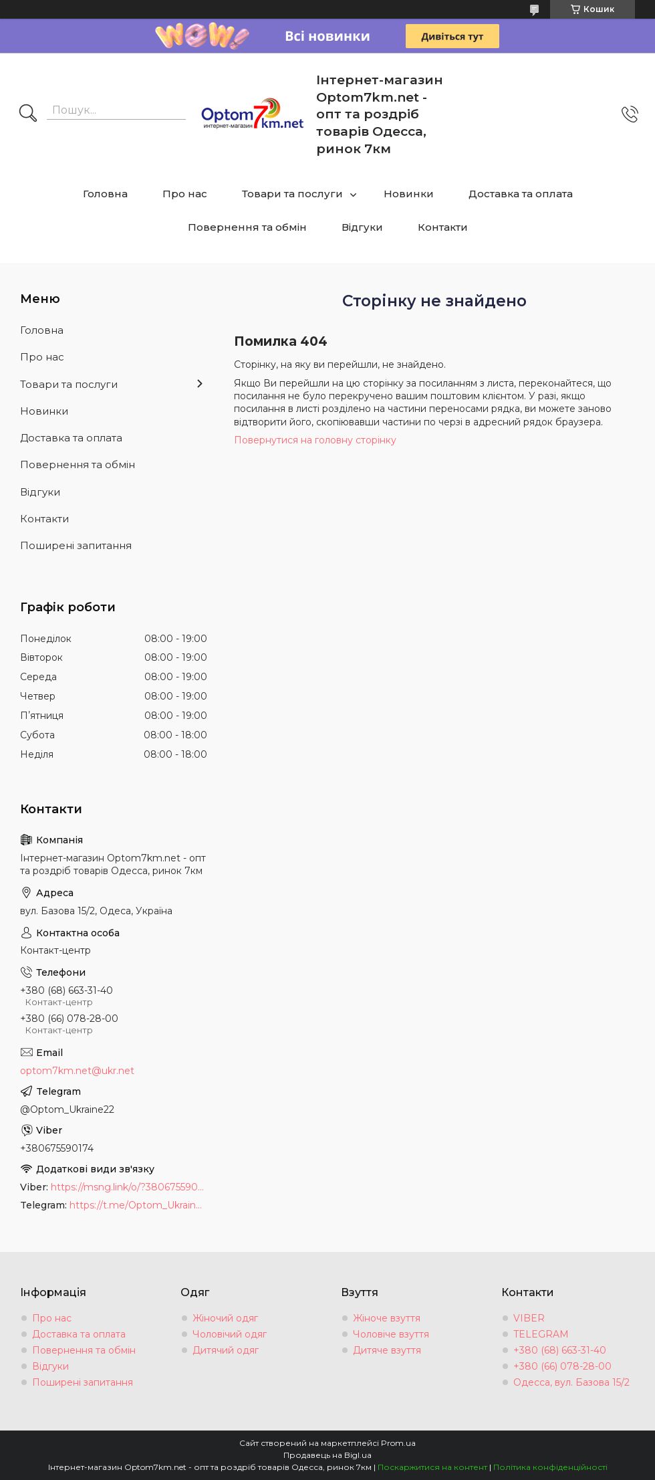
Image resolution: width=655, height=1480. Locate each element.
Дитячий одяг (225, 1350)
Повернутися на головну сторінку (315, 440)
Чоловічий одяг (229, 1334)
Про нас (184, 193)
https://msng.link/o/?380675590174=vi (129, 1187)
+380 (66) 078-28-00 (562, 1366)
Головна (105, 193)
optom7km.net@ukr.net (77, 1071)
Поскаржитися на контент (432, 1467)
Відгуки (362, 227)
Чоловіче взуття (391, 1334)
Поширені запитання (76, 545)
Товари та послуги (292, 193)
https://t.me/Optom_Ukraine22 (138, 1205)
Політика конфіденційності (550, 1467)
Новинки (409, 193)
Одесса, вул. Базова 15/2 (571, 1382)
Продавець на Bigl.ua (327, 1455)
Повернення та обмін (247, 227)
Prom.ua (398, 1443)
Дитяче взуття (387, 1350)
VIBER (529, 1318)
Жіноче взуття (386, 1318)
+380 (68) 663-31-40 (559, 1350)
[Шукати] (28, 114)
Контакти (443, 227)
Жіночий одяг (225, 1318)
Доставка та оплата (521, 193)
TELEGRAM (541, 1334)
